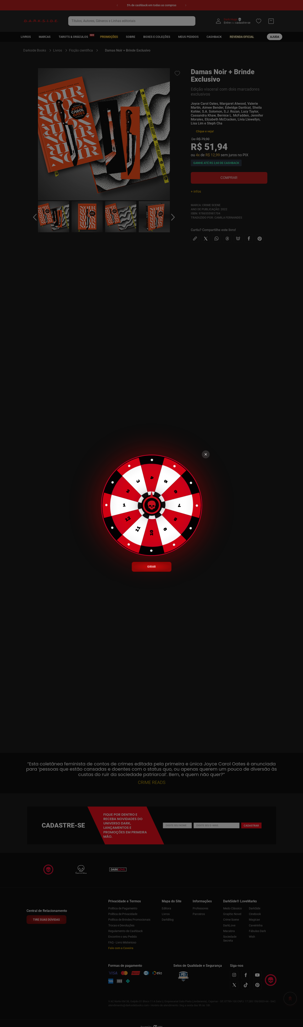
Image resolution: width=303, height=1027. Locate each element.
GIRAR (151, 566)
